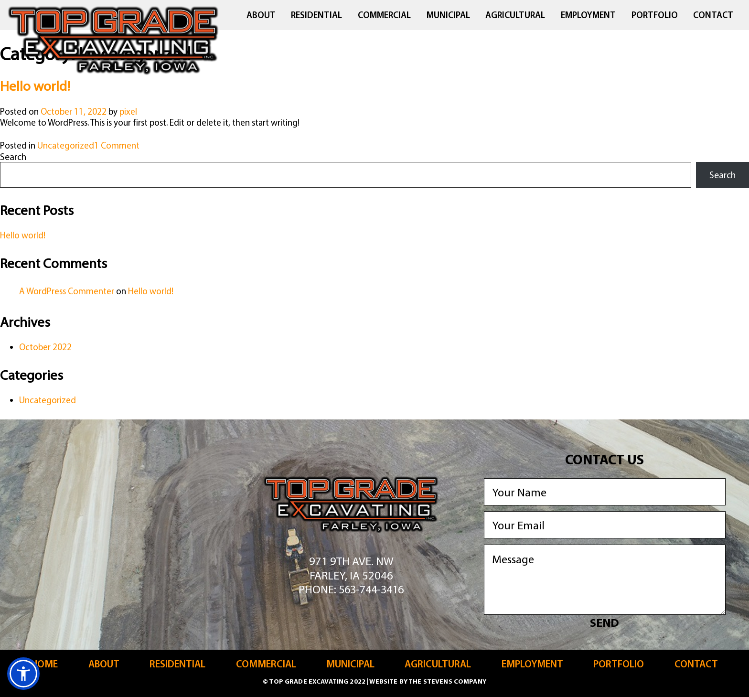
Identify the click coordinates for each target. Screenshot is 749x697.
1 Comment (116, 145)
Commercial (384, 15)
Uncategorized (65, 145)
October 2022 (45, 347)
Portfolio (654, 15)
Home (44, 664)
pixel (128, 111)
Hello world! (35, 85)
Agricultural (515, 15)
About (261, 15)
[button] (23, 673)
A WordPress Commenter (66, 291)
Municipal (448, 15)
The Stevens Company (447, 681)
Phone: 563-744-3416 (351, 589)
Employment (588, 15)
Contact (713, 15)
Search (13, 156)
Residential (316, 15)
